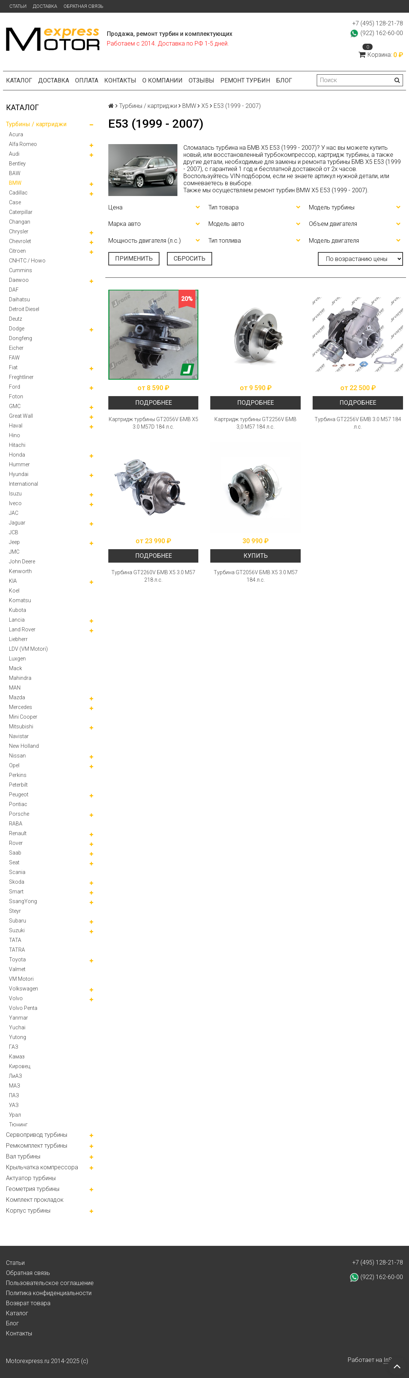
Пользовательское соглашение (50, 1283)
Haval (15, 426)
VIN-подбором (250, 176)
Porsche (19, 814)
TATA (15, 940)
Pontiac (18, 804)
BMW (15, 183)
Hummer (19, 464)
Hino (14, 435)
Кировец (19, 1066)
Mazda (17, 697)
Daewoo (19, 280)
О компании (162, 80)
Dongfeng (20, 338)
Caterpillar (20, 212)
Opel (14, 765)
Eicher (16, 348)
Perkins (18, 775)
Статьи (18, 6)
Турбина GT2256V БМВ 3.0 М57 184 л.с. (358, 423)
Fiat (13, 367)
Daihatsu (19, 299)
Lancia (17, 620)
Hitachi (17, 445)
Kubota (17, 610)
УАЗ (14, 1105)
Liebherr (18, 639)
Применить (134, 258)
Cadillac (18, 193)
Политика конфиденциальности (49, 1293)
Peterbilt (18, 785)
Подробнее (153, 402)
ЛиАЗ (15, 1076)
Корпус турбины (28, 1210)
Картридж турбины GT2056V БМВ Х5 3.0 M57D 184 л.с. (153, 423)
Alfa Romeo (23, 144)
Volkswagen (23, 989)
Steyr (15, 911)
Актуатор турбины (31, 1178)
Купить (256, 555)
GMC (15, 406)
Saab (15, 853)
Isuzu (15, 494)
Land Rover (22, 629)
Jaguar (17, 523)
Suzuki (17, 930)
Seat (14, 862)
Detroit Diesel (24, 309)
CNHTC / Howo (27, 261)
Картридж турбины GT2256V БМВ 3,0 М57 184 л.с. (255, 423)
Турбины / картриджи (36, 124)
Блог (284, 80)
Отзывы (201, 80)
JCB (13, 532)
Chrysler (18, 231)
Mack (15, 668)
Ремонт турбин (245, 80)
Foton (16, 396)
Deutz (15, 319)
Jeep (14, 542)
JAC (13, 513)
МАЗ (14, 1086)
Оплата (86, 80)
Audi (14, 154)
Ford (14, 387)
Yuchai (17, 1027)
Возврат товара (28, 1303)
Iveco (15, 503)
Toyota (17, 959)
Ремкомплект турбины (36, 1145)
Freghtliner (21, 377)
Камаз (17, 1057)
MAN (15, 688)
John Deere (22, 561)
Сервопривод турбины (36, 1134)
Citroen (17, 251)
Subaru (17, 921)
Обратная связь (83, 6)
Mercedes (20, 707)
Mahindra (20, 678)
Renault (18, 833)
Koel (14, 591)
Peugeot (18, 794)
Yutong (17, 1037)
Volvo (16, 998)
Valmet (17, 969)
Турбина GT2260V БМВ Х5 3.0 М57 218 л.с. (153, 576)
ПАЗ (14, 1095)
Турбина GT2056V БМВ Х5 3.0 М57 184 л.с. (256, 576)
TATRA (17, 950)
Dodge (16, 329)
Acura (16, 134)
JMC (14, 552)
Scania (17, 872)
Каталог (19, 80)
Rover (16, 843)
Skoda (16, 882)
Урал (15, 1115)
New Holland (24, 746)
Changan (19, 222)
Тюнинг (18, 1124)
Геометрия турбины (32, 1188)
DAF (14, 290)
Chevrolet (20, 241)
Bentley (17, 164)
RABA (15, 824)
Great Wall (21, 416)
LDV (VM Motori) (28, 649)
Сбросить (189, 258)
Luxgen (17, 659)
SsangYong (23, 901)
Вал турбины (23, 1156)
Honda (17, 455)
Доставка (45, 6)
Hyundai (18, 474)
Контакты (120, 80)
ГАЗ (13, 1047)
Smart (16, 892)
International (23, 484)
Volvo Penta (23, 1008)
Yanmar (18, 1018)
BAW (15, 173)
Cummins (20, 270)
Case (15, 202)
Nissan (17, 756)
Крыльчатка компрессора (42, 1167)
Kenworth (20, 571)
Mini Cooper (23, 717)
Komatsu (20, 600)
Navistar (19, 736)
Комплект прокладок (34, 1199)
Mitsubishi (21, 727)
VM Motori (21, 979)
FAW (14, 358)
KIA (13, 581)
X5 (204, 105)
